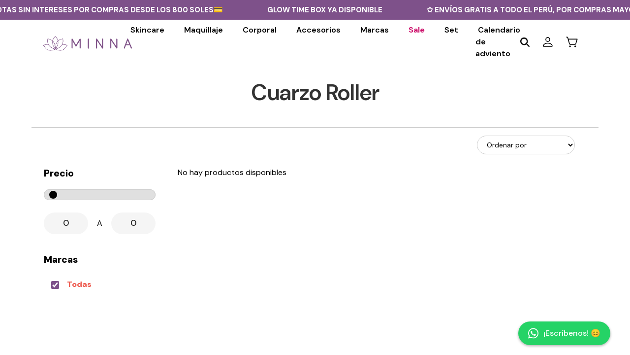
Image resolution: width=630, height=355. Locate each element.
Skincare (147, 30)
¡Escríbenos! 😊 (564, 333)
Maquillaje (203, 30)
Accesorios (318, 30)
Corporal (260, 30)
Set (451, 30)
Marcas (374, 30)
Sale (417, 30)
